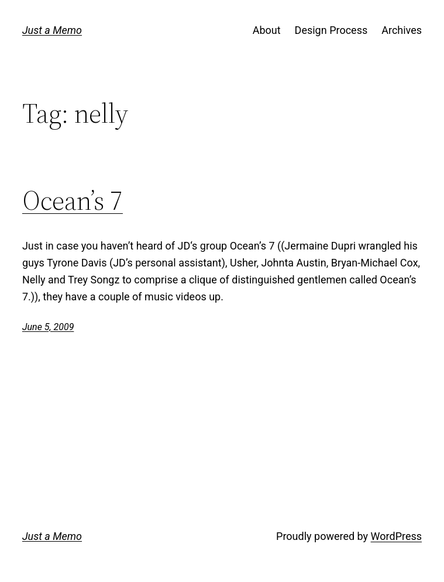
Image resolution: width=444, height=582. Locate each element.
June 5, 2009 (48, 326)
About (267, 30)
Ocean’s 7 (72, 200)
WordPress (396, 536)
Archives (401, 30)
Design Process (331, 30)
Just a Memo (52, 30)
